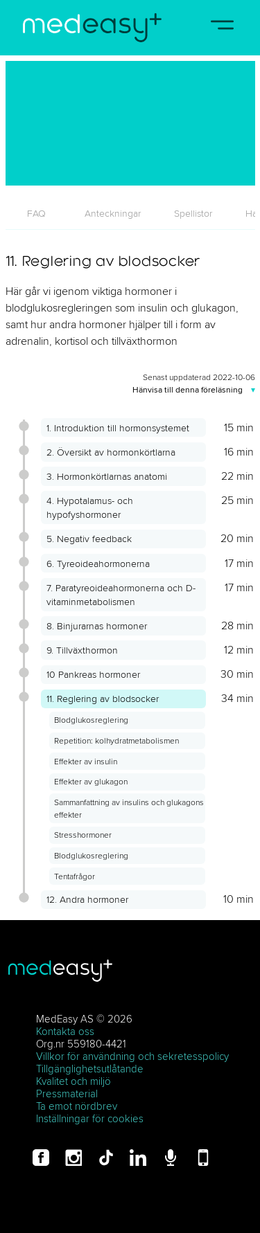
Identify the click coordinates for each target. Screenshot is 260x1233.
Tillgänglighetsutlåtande (90, 1068)
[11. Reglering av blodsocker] (130, 123)
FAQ (36, 213)
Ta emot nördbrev (76, 1106)
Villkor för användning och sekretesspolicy (132, 1056)
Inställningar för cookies (90, 1118)
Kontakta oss (65, 1031)
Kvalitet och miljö (73, 1081)
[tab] (37, 213)
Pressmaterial (67, 1093)
